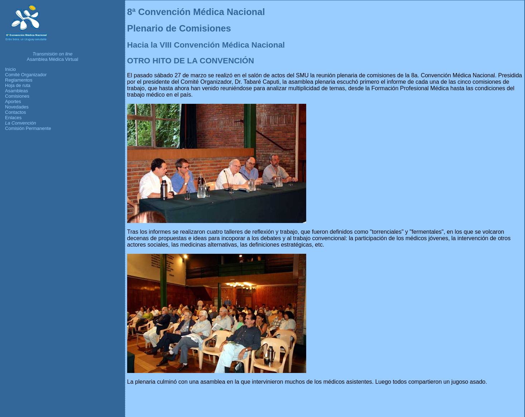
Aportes (13, 101)
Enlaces (13, 117)
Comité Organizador (26, 74)
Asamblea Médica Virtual (52, 59)
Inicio (10, 69)
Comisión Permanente (28, 128)
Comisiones (17, 96)
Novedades (17, 107)
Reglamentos (19, 80)
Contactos (15, 112)
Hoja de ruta (17, 85)
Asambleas (16, 90)
